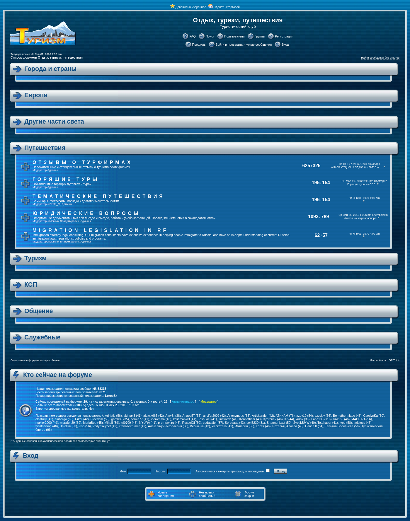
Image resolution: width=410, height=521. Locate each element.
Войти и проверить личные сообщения (244, 44)
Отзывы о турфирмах (83, 162)
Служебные (42, 337)
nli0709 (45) (129, 422)
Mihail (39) (112, 422)
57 (325, 235)
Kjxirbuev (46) (273, 419)
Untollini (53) (68, 426)
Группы (260, 36)
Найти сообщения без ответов (380, 57)
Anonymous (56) (238, 415)
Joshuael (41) (207, 419)
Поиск (210, 36)
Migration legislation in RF (100, 230)
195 (316, 182)
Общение (38, 311)
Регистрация (284, 36)
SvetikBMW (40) (304, 422)
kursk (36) (302, 419)
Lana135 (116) (321, 419)
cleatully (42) (44, 419)
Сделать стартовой (227, 7)
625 (306, 165)
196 (316, 199)
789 (325, 216)
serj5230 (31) (255, 422)
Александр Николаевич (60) (168, 426)
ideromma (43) (161, 419)
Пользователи (234, 36)
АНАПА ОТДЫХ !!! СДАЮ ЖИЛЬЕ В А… (356, 167)
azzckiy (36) (323, 415)
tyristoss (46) (363, 422)
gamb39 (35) (120, 419)
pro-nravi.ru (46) (169, 422)
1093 (313, 216)
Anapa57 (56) (191, 415)
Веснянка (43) (200, 426)
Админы (52, 170)
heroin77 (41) (140, 419)
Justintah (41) (228, 419)
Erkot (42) (82, 419)
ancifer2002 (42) (214, 415)
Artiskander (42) (263, 415)
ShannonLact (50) (279, 422)
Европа (35, 95)
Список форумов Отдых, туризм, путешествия (47, 57)
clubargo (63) (64, 419)
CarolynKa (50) (373, 415)
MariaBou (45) (93, 422)
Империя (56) (244, 426)
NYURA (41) (147, 422)
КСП (30, 284)
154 (326, 182)
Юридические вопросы (87, 213)
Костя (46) (263, 426)
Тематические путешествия (99, 196)
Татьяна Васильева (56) (342, 426)
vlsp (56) (85, 426)
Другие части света (54, 121)
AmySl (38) (173, 415)
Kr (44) (289, 419)
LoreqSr (111, 395)
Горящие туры (66, 179)
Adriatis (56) (113, 415)
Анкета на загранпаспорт (360, 218)
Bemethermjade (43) (347, 415)
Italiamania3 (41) (184, 419)
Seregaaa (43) (235, 422)
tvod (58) (346, 422)
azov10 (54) (304, 415)
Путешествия (44, 147)
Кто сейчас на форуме (57, 374)
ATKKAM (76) (285, 415)
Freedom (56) (100, 419)
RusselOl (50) (191, 422)
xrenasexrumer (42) (132, 426)
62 (317, 235)
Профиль (199, 44)
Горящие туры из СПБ (361, 184)
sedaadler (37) (213, 422)
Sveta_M (55, 204)
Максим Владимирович (64, 221)
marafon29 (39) (70, 422)
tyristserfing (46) (46, 426)
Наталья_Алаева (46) (287, 426)
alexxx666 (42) (153, 415)
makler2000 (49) (46, 422)
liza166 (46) (341, 419)
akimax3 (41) (132, 415)
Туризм (35, 258)
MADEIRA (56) (361, 419)
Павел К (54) (314, 426)
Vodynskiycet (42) (105, 426)
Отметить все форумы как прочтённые (35, 360)
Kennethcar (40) (250, 419)
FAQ (192, 36)
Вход (285, 44)
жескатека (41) (222, 426)
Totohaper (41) (327, 422)
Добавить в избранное (191, 7)
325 (317, 165)
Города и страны (50, 68)
